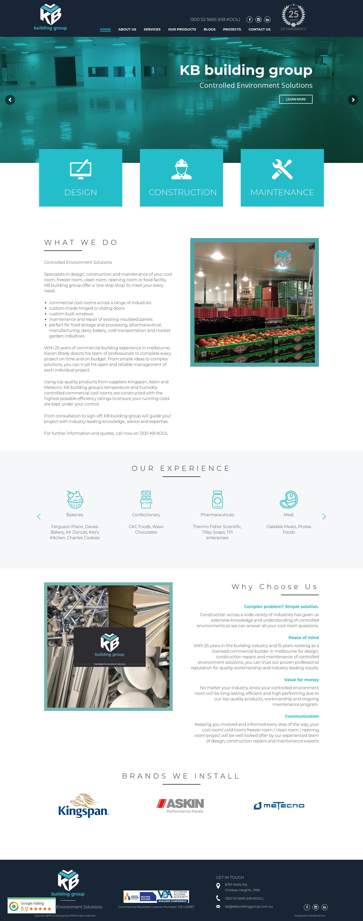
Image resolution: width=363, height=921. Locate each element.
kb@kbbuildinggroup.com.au (249, 906)
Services (152, 29)
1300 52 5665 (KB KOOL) (215, 19)
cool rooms (85, 302)
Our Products (182, 29)
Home (105, 29)
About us (127, 29)
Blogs (210, 29)
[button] (38, 516)
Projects (232, 29)
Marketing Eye (317, 915)
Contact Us (259, 29)
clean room (287, 730)
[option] (75, 516)
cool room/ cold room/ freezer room (237, 730)
